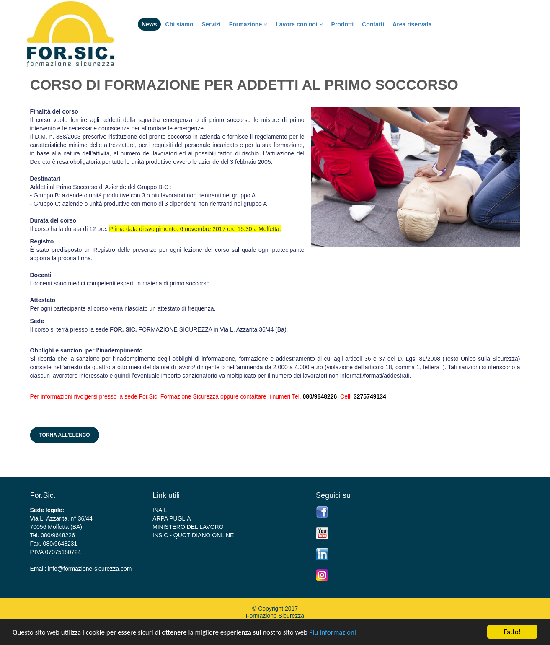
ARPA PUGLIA (171, 518)
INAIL (159, 510)
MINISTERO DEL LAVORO (188, 526)
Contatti (373, 24)
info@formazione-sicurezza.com (90, 568)
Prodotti (342, 24)
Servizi (210, 24)
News (149, 24)
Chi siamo (179, 24)
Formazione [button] (248, 24)
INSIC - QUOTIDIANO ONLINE (193, 535)
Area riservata (411, 24)
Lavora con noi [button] (299, 24)
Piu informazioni (332, 632)
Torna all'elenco (64, 435)
